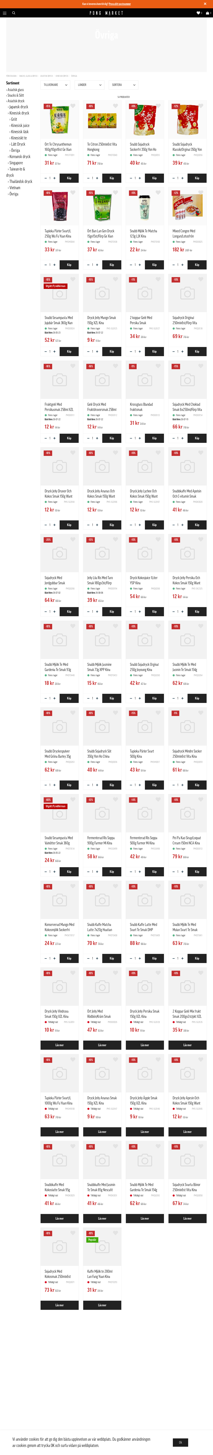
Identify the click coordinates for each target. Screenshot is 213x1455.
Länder (90, 85)
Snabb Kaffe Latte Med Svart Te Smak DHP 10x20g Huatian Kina (143, 930)
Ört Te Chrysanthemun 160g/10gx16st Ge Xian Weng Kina (58, 149)
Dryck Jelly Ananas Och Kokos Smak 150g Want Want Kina (101, 496)
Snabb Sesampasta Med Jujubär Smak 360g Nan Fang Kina (59, 323)
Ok (180, 1442)
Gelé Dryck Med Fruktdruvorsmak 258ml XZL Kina (101, 410)
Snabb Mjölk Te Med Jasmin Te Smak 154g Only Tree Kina (185, 670)
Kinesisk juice (20, 126)
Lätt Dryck (18, 144)
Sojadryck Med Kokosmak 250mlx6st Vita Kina (58, 1277)
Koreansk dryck (20, 157)
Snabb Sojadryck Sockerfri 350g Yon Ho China (143, 149)
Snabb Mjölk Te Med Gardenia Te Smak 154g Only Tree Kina (143, 1190)
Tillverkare (56, 85)
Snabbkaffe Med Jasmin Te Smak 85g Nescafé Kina (101, 1190)
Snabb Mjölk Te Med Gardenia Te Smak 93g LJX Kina (58, 670)
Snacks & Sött (16, 95)
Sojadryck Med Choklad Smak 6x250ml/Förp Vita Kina (187, 410)
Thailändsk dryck (21, 182)
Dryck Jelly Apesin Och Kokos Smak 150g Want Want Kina (186, 1103)
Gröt (14, 119)
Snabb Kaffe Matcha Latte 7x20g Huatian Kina (99, 930)
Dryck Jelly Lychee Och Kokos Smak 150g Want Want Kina (144, 496)
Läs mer (59, 1045)
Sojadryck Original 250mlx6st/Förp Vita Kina (185, 323)
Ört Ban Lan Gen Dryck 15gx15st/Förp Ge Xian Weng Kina (100, 236)
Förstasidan (11, 76)
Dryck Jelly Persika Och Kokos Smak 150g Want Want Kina (186, 583)
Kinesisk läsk (20, 132)
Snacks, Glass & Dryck (28, 76)
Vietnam (15, 188)
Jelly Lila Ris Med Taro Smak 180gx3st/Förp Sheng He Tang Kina (100, 583)
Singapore (16, 163)
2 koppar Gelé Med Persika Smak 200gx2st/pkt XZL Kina (144, 323)
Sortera (124, 85)
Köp (69, 178)
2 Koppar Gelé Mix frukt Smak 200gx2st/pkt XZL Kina (187, 1016)
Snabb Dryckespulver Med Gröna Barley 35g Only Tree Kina (58, 756)
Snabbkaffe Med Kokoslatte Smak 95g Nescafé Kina (57, 1190)
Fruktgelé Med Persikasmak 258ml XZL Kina (59, 410)
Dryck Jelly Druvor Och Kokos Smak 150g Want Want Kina (58, 496)
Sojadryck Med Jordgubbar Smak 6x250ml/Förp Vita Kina (59, 583)
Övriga (74, 76)
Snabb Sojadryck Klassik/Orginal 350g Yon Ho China (187, 149)
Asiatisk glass (16, 90)
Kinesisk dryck (62, 76)
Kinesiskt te (19, 138)
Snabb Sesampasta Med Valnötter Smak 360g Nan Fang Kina (59, 843)
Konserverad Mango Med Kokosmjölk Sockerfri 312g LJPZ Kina (59, 930)
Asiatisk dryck (46, 76)
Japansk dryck (19, 107)
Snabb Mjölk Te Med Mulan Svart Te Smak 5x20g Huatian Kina (185, 930)
